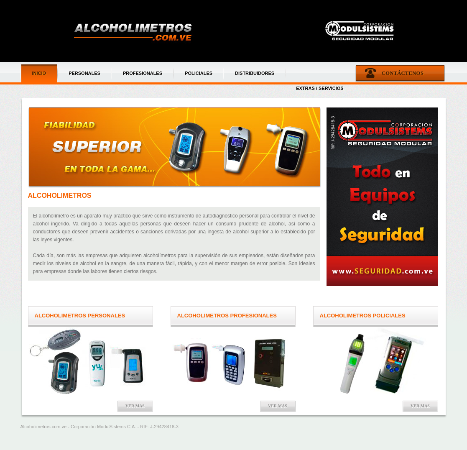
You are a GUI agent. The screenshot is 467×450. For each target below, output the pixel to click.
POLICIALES (198, 73)
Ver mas (135, 406)
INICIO (39, 73)
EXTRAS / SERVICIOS (320, 88)
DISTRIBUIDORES (254, 73)
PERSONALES (84, 73)
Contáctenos (403, 73)
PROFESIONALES (142, 73)
